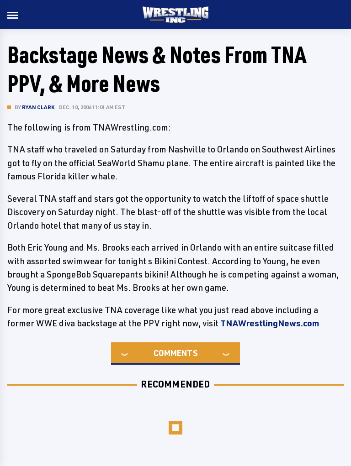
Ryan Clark (38, 107)
